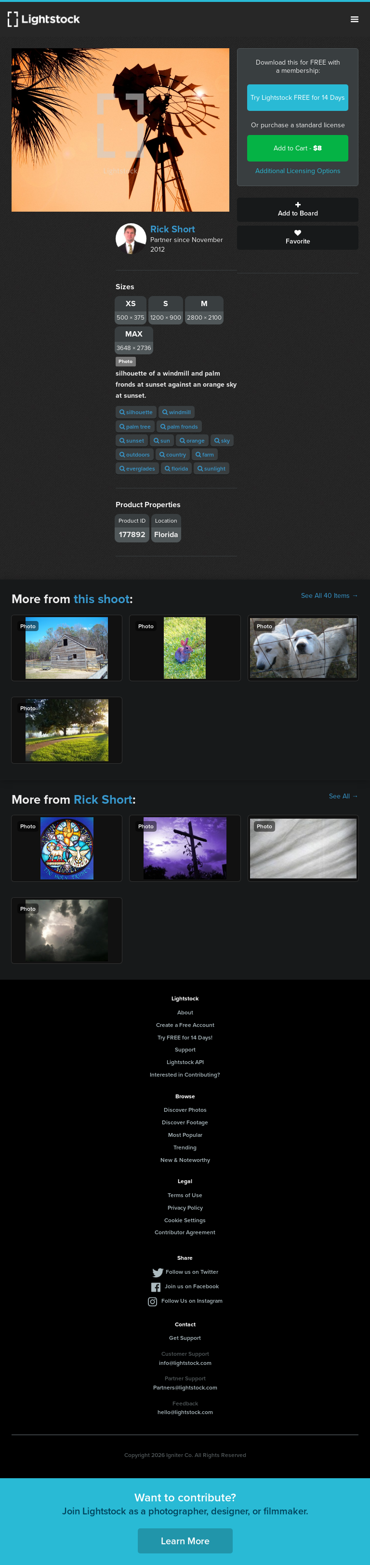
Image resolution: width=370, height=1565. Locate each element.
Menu (354, 19)
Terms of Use (185, 1195)
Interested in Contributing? (185, 1074)
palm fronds (179, 426)
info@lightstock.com (185, 1363)
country (172, 454)
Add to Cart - (298, 148)
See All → (343, 796)
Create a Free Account (185, 1025)
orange (192, 440)
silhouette (136, 412)
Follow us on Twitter (192, 1272)
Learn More (185, 1541)
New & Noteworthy (185, 1160)
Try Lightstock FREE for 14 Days (298, 98)
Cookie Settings (185, 1220)
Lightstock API (185, 1062)
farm (205, 454)
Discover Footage (185, 1122)
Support (185, 1049)
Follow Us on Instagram (192, 1300)
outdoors (134, 454)
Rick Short (172, 229)
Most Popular (185, 1135)
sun (162, 440)
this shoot (102, 599)
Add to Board (298, 210)
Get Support (185, 1338)
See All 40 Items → (329, 596)
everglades (137, 468)
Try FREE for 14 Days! (185, 1037)
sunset (131, 440)
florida (176, 468)
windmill (176, 412)
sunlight (211, 468)
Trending (185, 1147)
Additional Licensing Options (298, 171)
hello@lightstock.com (185, 1412)
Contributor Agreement (185, 1232)
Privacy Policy (185, 1207)
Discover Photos (185, 1110)
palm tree (135, 426)
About (185, 1012)
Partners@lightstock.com (185, 1387)
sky (222, 440)
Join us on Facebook (192, 1286)
